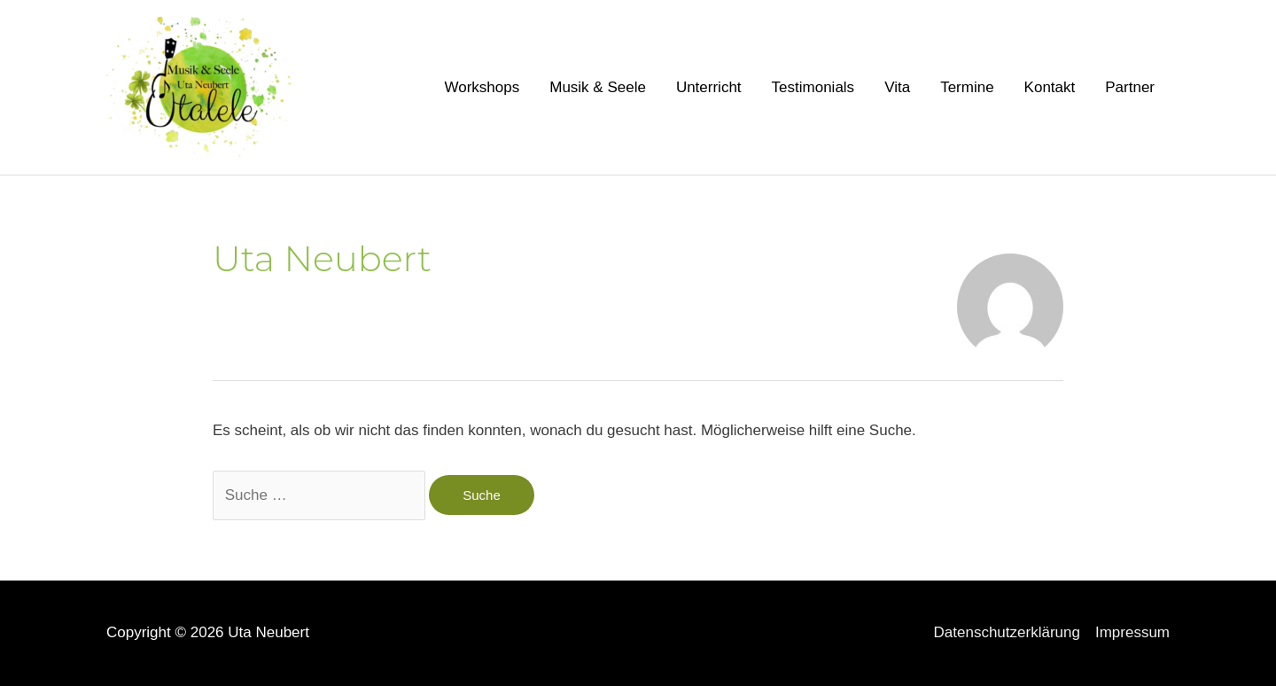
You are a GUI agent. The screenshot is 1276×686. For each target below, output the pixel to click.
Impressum (1132, 632)
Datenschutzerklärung (1007, 632)
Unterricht (709, 87)
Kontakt (1050, 87)
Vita (897, 87)
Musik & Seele (597, 87)
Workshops (482, 87)
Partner (1130, 87)
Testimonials (813, 87)
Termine (966, 87)
